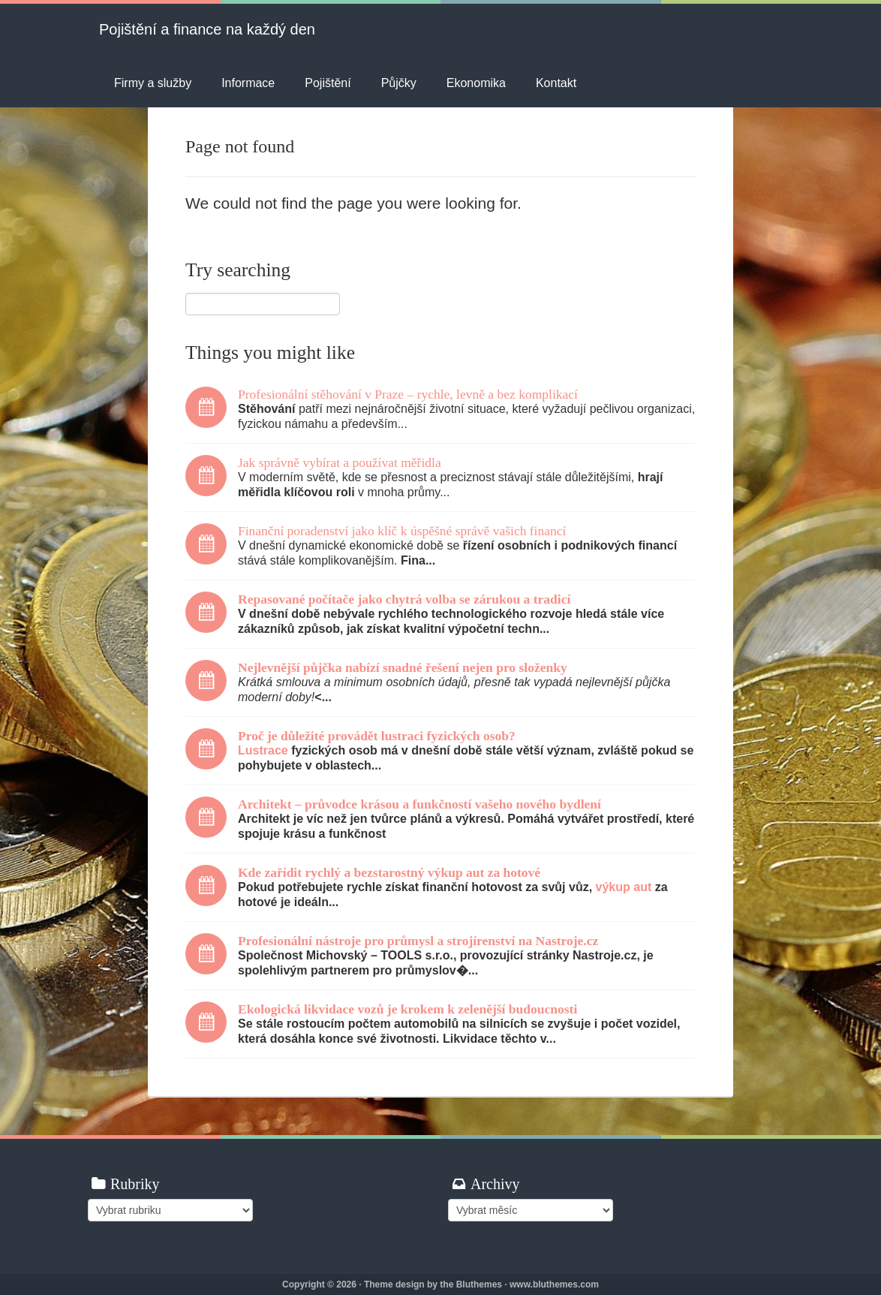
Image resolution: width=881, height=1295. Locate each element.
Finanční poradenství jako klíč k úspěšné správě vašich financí (402, 530)
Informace (248, 83)
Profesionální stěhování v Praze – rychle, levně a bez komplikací (408, 394)
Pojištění (327, 83)
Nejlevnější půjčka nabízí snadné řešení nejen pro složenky (402, 667)
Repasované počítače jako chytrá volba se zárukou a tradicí (404, 599)
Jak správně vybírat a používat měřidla (339, 462)
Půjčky (398, 83)
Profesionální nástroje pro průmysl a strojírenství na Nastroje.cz (418, 940)
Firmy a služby (152, 83)
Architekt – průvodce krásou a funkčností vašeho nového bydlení (419, 804)
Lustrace (263, 750)
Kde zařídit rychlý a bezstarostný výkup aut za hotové (389, 872)
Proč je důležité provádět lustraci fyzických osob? (377, 735)
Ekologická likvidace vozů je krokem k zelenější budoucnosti (407, 1008)
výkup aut (624, 887)
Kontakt (556, 83)
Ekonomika (476, 83)
